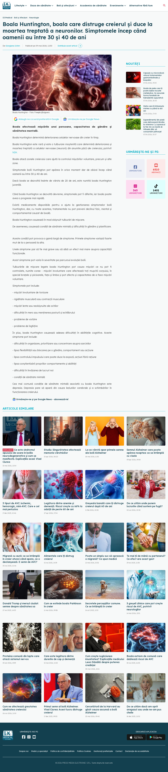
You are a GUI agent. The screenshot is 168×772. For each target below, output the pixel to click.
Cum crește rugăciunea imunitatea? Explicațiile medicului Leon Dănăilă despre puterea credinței (104, 661)
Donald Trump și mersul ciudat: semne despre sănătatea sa (21, 605)
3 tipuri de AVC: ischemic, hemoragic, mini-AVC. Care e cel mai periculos (21, 506)
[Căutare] (164, 5)
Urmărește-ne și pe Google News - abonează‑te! (42, 399)
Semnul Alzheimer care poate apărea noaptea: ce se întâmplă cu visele (145, 452)
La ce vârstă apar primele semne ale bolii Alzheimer (104, 451)
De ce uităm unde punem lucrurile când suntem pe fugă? (145, 505)
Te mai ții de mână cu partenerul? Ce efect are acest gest (146, 557)
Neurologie (34, 17)
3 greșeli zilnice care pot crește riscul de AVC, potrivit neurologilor (145, 606)
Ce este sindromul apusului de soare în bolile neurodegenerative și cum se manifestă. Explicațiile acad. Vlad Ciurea (22, 455)
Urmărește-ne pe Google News (83, 119)
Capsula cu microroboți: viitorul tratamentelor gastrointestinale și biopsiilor (153, 76)
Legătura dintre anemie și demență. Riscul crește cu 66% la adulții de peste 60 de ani (63, 506)
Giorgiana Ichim (13, 46)
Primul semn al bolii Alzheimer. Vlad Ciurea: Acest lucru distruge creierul (63, 709)
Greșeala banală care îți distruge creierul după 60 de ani (104, 505)
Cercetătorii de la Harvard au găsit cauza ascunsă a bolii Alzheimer (102, 709)
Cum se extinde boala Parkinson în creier (62, 605)
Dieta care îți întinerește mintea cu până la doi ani (153, 108)
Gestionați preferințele (103, 751)
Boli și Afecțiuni (20, 17)
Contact (119, 751)
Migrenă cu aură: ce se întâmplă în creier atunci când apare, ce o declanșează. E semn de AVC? (21, 558)
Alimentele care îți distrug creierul (59, 557)
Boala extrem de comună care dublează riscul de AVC (144, 658)
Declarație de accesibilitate (137, 751)
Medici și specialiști (39, 751)
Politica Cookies (84, 751)
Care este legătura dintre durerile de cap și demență (59, 658)
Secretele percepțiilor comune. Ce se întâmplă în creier (103, 605)
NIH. (14, 152)
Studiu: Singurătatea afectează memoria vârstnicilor (62, 451)
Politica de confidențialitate (62, 751)
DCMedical (7, 17)
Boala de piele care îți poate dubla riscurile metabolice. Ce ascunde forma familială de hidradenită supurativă (153, 93)
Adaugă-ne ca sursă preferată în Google (39, 119)
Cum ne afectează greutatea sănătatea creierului (20, 708)
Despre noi (23, 751)
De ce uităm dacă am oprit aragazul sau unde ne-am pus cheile (144, 709)
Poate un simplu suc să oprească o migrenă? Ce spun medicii (104, 557)
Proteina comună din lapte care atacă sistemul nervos (21, 658)
